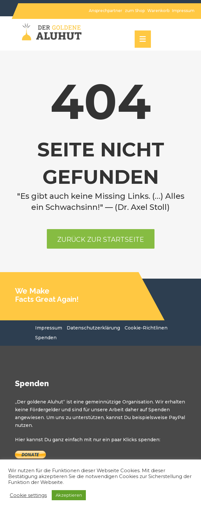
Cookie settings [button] (28, 495)
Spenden (46, 338)
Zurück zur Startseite (100, 239)
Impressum (183, 10)
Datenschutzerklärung (93, 328)
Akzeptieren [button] (69, 495)
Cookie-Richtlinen (146, 328)
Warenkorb (158, 10)
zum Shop (135, 10)
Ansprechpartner (105, 10)
